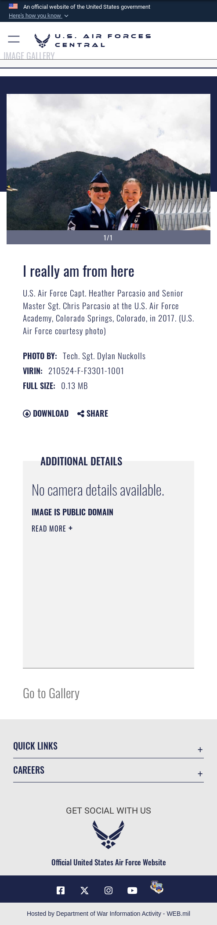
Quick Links (35, 745)
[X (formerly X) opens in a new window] (84, 890)
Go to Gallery (51, 692)
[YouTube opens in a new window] (132, 890)
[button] (39, 15)
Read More (50, 528)
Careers (28, 769)
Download (46, 413)
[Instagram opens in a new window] (108, 890)
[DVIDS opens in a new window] (156, 887)
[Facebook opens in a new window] (60, 890)
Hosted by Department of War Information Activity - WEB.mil (108, 913)
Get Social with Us (108, 811)
